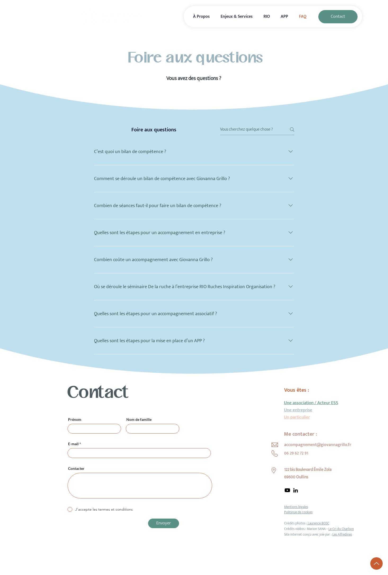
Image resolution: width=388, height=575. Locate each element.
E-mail (73, 444)
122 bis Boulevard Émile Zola (308, 469)
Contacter (76, 468)
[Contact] (338, 16)
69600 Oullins (296, 477)
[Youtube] (287, 490)
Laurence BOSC (318, 523)
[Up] (376, 563)
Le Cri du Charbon (341, 529)
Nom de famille (138, 419)
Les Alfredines (342, 534)
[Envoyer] (163, 523)
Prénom (74, 419)
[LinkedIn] (295, 490)
